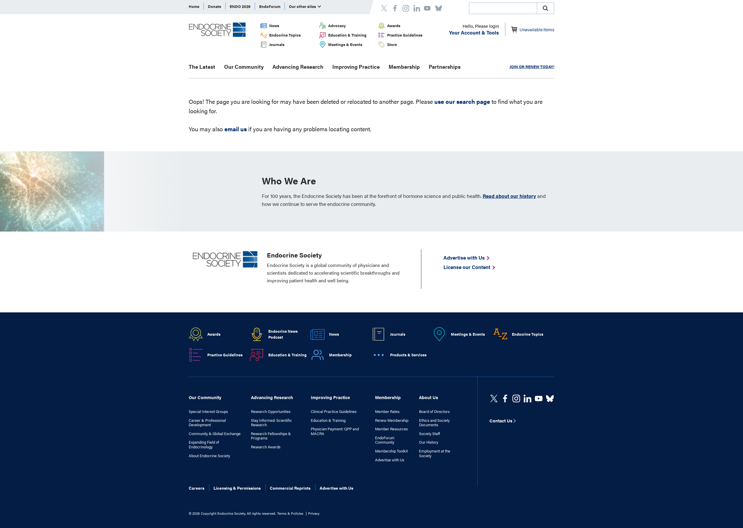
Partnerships (445, 66)
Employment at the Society (434, 453)
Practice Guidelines (405, 35)
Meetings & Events (345, 44)
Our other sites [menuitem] (305, 6)
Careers (196, 488)
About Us (428, 397)
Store (392, 44)
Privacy (314, 513)
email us (235, 128)
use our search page (462, 101)
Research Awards (265, 447)
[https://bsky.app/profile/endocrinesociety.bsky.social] (549, 398)
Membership (404, 66)
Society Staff (429, 433)
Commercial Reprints (290, 488)
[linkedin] (538, 398)
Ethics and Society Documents (434, 422)
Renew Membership (391, 420)
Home (194, 6)
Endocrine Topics (285, 35)
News (274, 25)
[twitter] (493, 398)
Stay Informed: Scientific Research (271, 422)
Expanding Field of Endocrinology (204, 444)
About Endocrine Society (209, 455)
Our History (428, 442)
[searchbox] (503, 9)
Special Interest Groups (208, 411)
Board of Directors (434, 411)
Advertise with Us (389, 460)
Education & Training (347, 35)
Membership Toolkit (391, 451)
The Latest (202, 66)
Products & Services (408, 355)
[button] (545, 8)
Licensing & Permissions (237, 488)
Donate (214, 6)
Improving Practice (356, 66)
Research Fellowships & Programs (271, 435)
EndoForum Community (384, 440)
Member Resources (391, 429)
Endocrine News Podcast (283, 334)
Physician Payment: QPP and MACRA (335, 431)
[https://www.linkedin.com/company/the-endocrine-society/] (527, 398)
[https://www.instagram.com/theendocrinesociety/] (516, 398)
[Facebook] (505, 398)
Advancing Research (297, 66)
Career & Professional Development (207, 422)
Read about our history (509, 195)
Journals (277, 44)
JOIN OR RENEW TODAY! (531, 66)
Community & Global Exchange (215, 433)
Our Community (244, 66)
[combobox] (503, 8)
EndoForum (269, 6)
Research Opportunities (270, 411)
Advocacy (337, 25)
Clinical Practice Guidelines (333, 411)
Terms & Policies (290, 513)
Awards (393, 25)
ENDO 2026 (240, 6)
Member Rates (387, 411)
